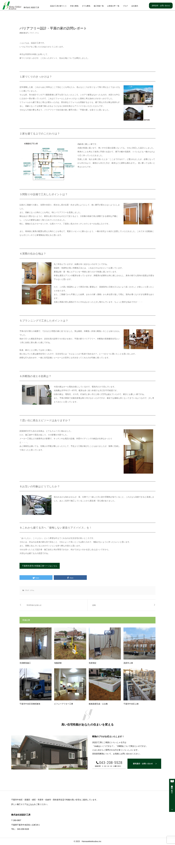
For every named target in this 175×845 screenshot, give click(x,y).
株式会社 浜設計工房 (31, 7)
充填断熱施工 (25, 663)
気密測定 (92, 663)
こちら (31, 804)
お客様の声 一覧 (113, 6)
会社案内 (134, 6)
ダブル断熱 (86, 6)
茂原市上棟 (128, 663)
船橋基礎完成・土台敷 (98, 704)
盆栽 (94, 605)
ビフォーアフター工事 (63, 704)
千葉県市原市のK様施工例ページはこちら (39, 566)
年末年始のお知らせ (34, 605)
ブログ (125, 6)
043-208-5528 (23, 829)
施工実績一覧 (99, 6)
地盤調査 (58, 663)
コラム (37, 33)
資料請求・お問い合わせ (161, 5)
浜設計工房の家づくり (58, 6)
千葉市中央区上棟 (131, 704)
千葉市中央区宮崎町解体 (30, 704)
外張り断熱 (74, 6)
